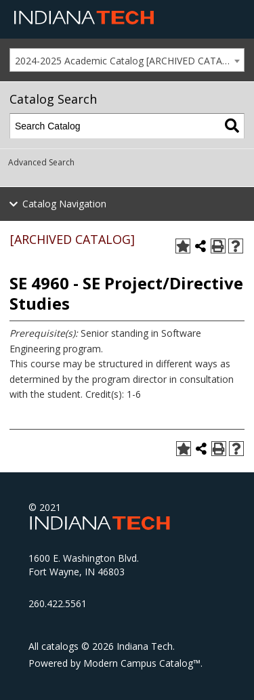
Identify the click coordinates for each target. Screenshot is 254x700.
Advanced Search (41, 162)
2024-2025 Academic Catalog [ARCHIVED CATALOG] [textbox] (129, 60)
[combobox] (127, 60)
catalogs (60, 646)
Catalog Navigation (64, 203)
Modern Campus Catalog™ (141, 663)
